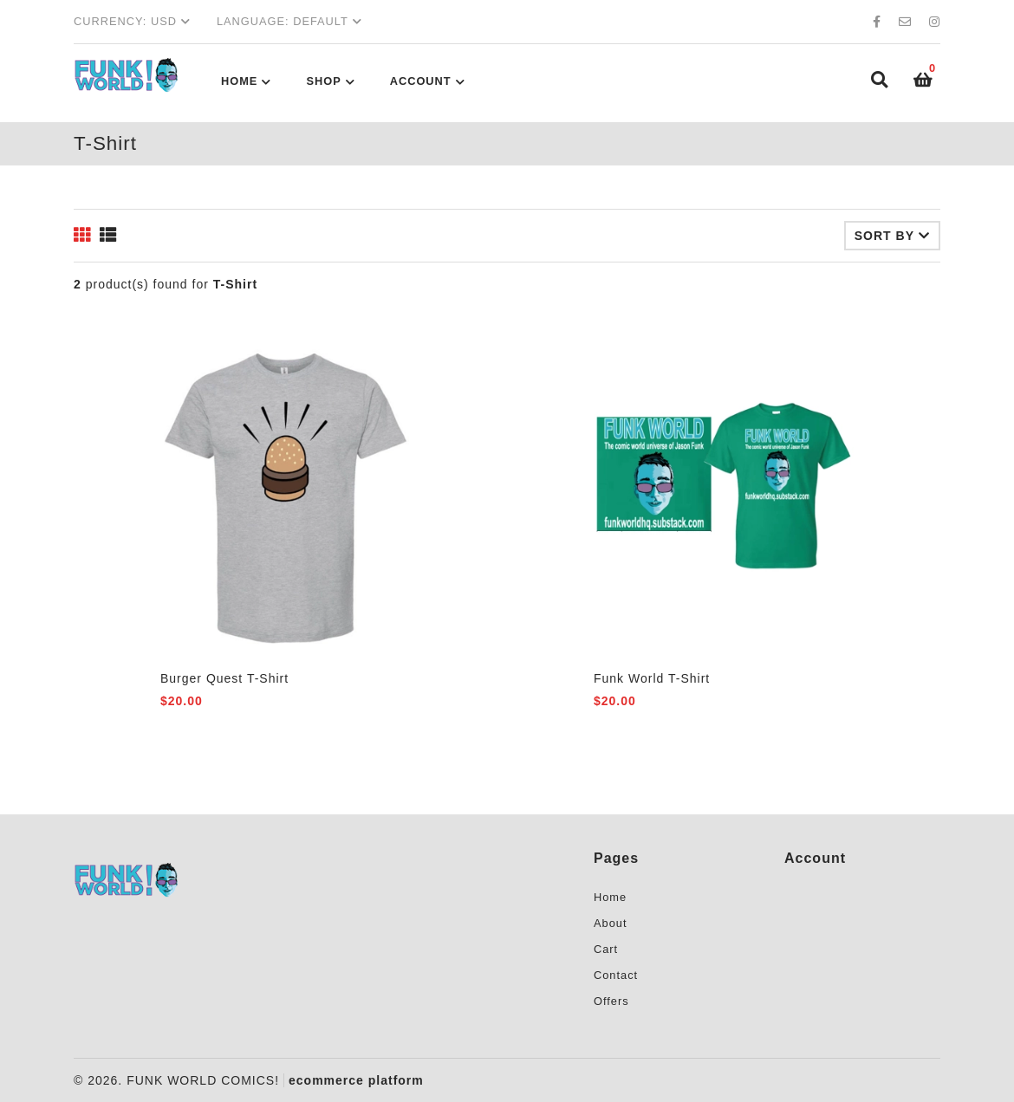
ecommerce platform (356, 1080)
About (610, 923)
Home (239, 81)
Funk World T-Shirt (652, 678)
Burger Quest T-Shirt (224, 678)
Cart (606, 949)
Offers (611, 1001)
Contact (616, 975)
